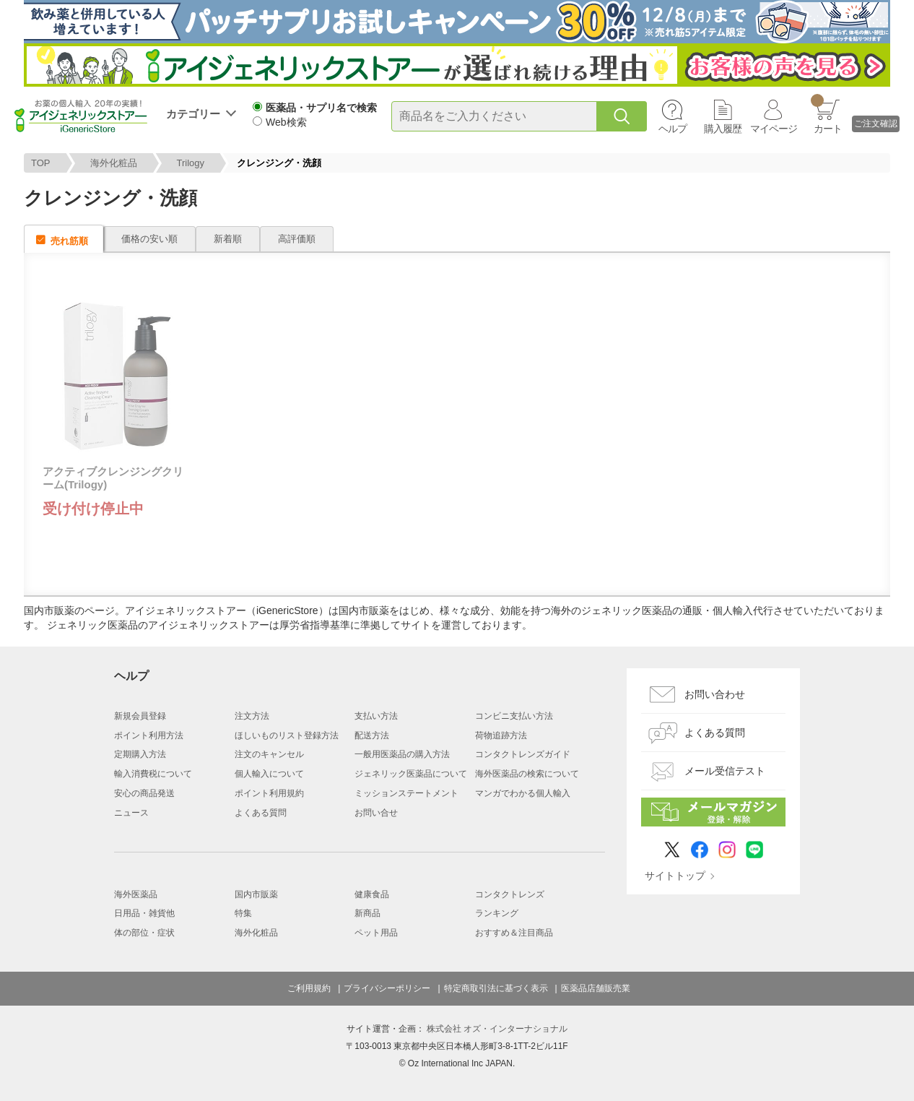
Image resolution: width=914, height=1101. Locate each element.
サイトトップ (675, 875)
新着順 (228, 238)
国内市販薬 (256, 894)
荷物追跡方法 (501, 735)
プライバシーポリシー (387, 988)
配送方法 (371, 735)
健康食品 (371, 894)
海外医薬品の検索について (527, 774)
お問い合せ (376, 813)
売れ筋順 (69, 241)
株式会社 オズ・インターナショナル (497, 1029)
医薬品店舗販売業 (595, 988)
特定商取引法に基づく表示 (496, 988)
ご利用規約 (309, 988)
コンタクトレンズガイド (522, 754)
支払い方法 (376, 716)
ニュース (131, 813)
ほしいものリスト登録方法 (287, 735)
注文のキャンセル (269, 754)
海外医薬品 (135, 894)
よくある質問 (261, 813)
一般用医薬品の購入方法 (402, 754)
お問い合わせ (714, 694)
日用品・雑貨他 (144, 913)
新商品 (367, 913)
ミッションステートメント (406, 793)
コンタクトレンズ (509, 894)
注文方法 (252, 716)
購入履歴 (722, 128)
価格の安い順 (149, 238)
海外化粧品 (113, 162)
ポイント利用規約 (269, 793)
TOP (41, 162)
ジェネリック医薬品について (410, 774)
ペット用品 (376, 933)
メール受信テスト (724, 771)
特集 (243, 913)
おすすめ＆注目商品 (514, 933)
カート (826, 114)
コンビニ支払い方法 (514, 716)
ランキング (496, 913)
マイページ (773, 128)
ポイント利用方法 (148, 735)
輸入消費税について (153, 774)
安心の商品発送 (144, 793)
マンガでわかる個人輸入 (522, 793)
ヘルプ (672, 128)
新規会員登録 (140, 716)
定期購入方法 (140, 754)
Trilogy (191, 162)
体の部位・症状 (144, 933)
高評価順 (296, 238)
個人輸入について (269, 774)
